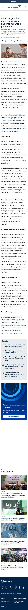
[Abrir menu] (3, 7)
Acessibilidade (4, 598)
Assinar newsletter (14, 416)
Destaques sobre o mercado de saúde (9, 16)
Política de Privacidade (20, 598)
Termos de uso (5, 601)
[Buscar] (25, 7)
